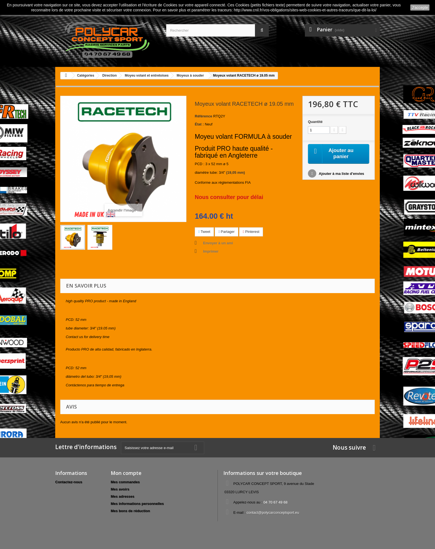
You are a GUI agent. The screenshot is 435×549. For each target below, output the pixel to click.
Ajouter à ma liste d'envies (341, 174)
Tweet (204, 232)
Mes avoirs (120, 489)
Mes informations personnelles (137, 504)
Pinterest (251, 232)
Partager (226, 232)
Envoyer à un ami (218, 243)
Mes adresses (122, 496)
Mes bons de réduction (130, 511)
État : (199, 124)
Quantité (315, 122)
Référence (203, 116)
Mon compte (126, 473)
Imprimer (211, 251)
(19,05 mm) (235, 172)
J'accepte (420, 7)
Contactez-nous (68, 482)
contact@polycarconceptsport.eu (273, 512)
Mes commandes (125, 482)
